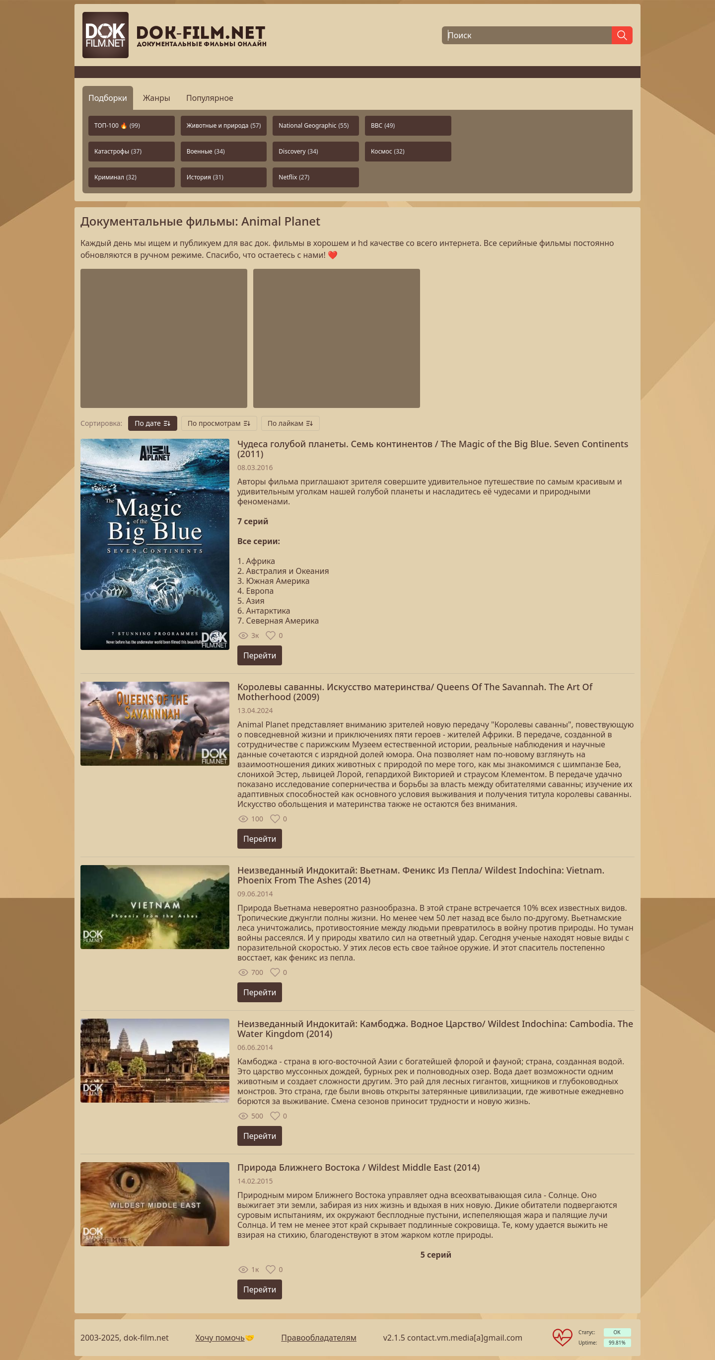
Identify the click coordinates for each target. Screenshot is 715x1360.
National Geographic (314, 125)
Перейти (259, 655)
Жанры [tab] (156, 97)
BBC (383, 125)
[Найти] (622, 35)
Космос (388, 151)
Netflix (294, 177)
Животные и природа (224, 125)
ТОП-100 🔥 (117, 125)
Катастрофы (118, 151)
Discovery (298, 151)
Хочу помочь (219, 1337)
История (205, 177)
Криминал (115, 177)
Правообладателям (319, 1337)
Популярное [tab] (209, 97)
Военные (206, 151)
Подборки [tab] (107, 97)
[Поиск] (527, 35)
